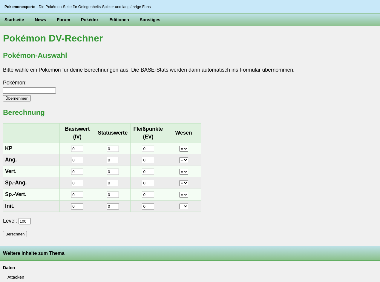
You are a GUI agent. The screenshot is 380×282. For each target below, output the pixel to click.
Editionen (119, 19)
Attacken (15, 277)
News (40, 19)
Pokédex (90, 19)
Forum (63, 19)
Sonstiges (150, 19)
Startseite (14, 19)
